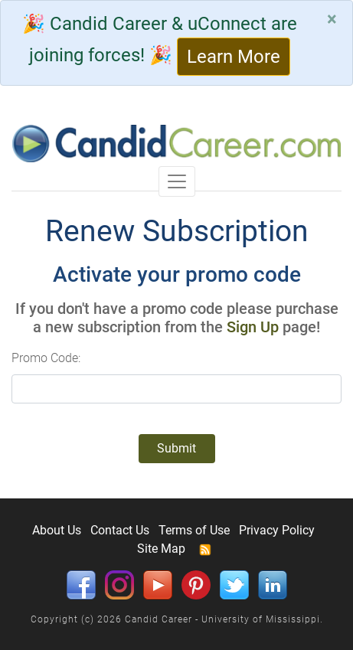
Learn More (233, 56)
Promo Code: (45, 358)
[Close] (332, 19)
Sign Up (253, 327)
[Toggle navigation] (177, 181)
